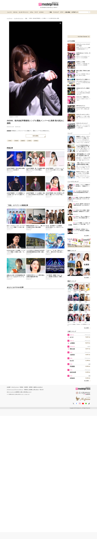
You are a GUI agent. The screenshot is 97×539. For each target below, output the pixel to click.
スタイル (15, 12)
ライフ (36, 12)
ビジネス (41, 12)
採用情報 (31, 387)
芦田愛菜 (72, 366)
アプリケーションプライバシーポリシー (15, 389)
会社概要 (8, 387)
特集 (51, 12)
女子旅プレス (75, 12)
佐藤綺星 (23, 140)
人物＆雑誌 (67, 12)
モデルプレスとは (15, 387)
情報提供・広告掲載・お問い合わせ (31, 389)
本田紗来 (72, 378)
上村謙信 (72, 343)
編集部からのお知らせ (38, 387)
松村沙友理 (73, 372)
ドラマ (61, 12)
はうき (71, 337)
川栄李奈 (72, 354)
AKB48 (9, 130)
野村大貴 (72, 349)
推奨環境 (26, 387)
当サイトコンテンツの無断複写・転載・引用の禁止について (19, 391)
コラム (31, 12)
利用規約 (21, 387)
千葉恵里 (16, 140)
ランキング (56, 12)
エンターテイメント (23, 12)
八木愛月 (29, 140)
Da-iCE (72, 360)
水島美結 (36, 140)
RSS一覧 (41, 389)
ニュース (9, 12)
